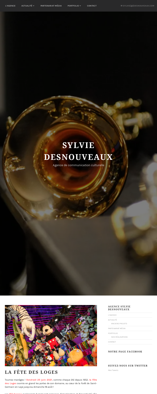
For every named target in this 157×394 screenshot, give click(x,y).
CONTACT (92, 5)
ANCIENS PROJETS (119, 323)
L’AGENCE (10, 5)
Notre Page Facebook (125, 351)
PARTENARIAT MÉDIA (51, 5)
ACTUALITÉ (26, 5)
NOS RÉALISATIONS (119, 337)
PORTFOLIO (73, 5)
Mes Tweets (113, 370)
